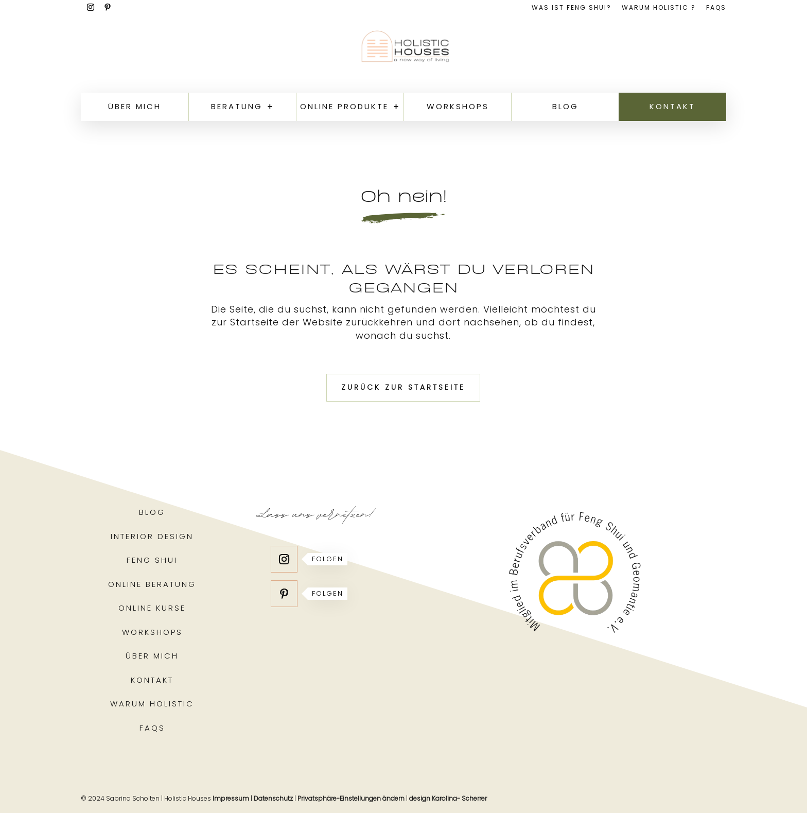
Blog (565, 106)
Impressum (231, 798)
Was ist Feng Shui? (571, 8)
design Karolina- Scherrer (448, 798)
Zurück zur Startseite (403, 387)
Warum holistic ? (659, 8)
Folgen (327, 559)
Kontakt (672, 106)
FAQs (716, 8)
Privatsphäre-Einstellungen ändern (351, 798)
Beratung (236, 106)
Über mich (134, 106)
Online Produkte (344, 106)
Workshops (458, 106)
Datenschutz (273, 798)
